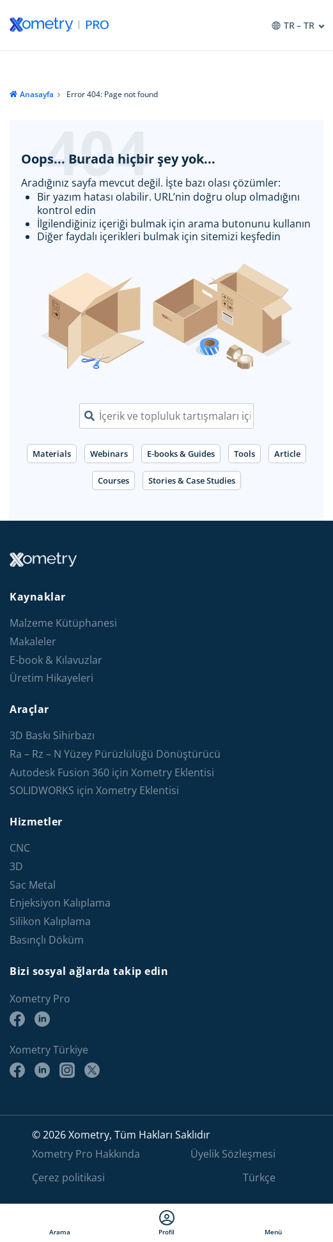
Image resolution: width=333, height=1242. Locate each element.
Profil (166, 1223)
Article (287, 453)
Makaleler (33, 641)
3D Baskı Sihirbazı (52, 735)
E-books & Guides (181, 453)
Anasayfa (37, 94)
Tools (244, 453)
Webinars (109, 453)
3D (16, 866)
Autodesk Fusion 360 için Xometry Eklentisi (112, 772)
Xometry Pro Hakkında (86, 1154)
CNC (20, 848)
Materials (52, 453)
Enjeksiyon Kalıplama (60, 903)
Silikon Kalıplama (50, 921)
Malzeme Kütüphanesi (63, 623)
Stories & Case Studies (191, 480)
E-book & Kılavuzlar (56, 660)
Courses (113, 480)
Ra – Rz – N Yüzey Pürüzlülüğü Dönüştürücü (115, 754)
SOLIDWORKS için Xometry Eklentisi (94, 790)
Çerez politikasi (68, 1177)
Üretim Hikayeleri (51, 678)
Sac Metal (33, 885)
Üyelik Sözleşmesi (232, 1154)
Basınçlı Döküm (47, 940)
